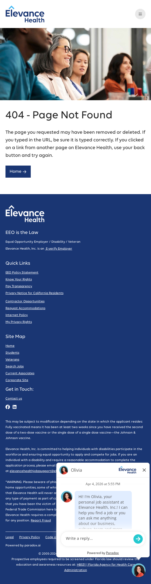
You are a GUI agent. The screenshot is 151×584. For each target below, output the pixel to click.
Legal (9, 537)
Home (18, 171)
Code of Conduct (58, 537)
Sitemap (82, 537)
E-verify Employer (58, 248)
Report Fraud (41, 520)
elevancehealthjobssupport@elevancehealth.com (47, 471)
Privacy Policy (29, 537)
